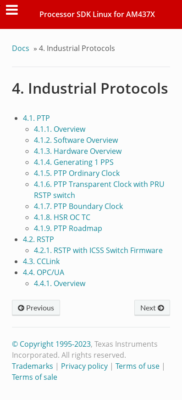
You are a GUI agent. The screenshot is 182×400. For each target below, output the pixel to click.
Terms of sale (34, 377)
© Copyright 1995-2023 (51, 344)
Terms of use (138, 366)
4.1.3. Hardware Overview (77, 151)
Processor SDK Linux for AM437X (97, 14)
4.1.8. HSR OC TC (62, 217)
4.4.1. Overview (59, 283)
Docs (20, 48)
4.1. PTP (36, 118)
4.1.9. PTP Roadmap (68, 228)
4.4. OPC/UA (43, 272)
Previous (36, 307)
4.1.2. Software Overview (76, 140)
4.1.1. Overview (59, 129)
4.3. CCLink (41, 261)
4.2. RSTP (38, 239)
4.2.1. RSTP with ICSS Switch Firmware (98, 250)
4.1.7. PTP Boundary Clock (78, 206)
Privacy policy (84, 366)
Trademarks (32, 366)
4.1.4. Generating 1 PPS (74, 162)
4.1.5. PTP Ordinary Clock (77, 173)
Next (152, 307)
